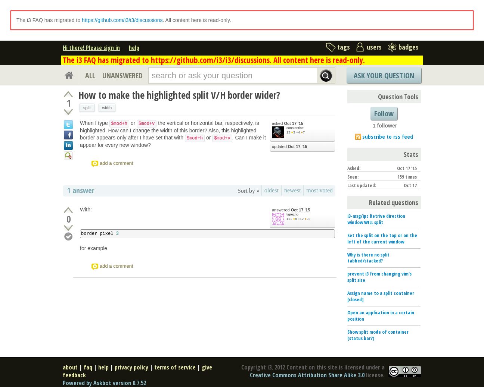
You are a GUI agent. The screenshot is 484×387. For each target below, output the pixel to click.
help (134, 48)
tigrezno (292, 214)
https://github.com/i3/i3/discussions (122, 20)
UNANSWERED (122, 75)
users (374, 47)
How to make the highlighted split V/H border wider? (179, 95)
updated (289, 146)
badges (408, 47)
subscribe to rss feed (387, 136)
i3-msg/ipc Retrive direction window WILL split (376, 219)
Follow (384, 113)
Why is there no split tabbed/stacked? (368, 257)
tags (343, 47)
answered (291, 210)
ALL (90, 75)
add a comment (116, 163)
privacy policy (131, 367)
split (87, 108)
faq (88, 367)
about (70, 367)
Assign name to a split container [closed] (380, 296)
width (107, 108)
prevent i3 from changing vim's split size (379, 276)
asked (287, 123)
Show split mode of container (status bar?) (378, 335)
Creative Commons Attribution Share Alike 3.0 (307, 375)
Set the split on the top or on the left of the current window (382, 238)
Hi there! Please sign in (91, 48)
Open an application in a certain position (380, 315)
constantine (295, 128)
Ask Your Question (384, 75)
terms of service (175, 367)
